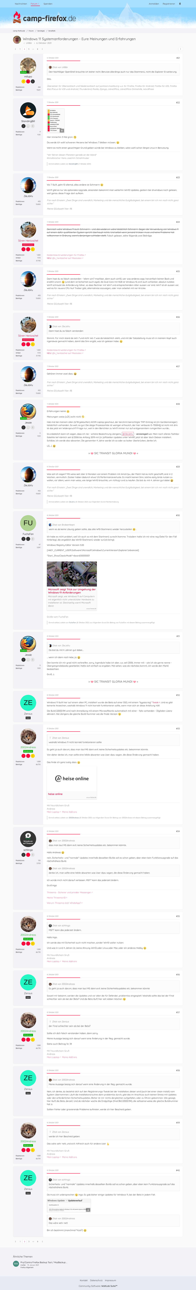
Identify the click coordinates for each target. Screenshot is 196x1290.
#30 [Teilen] (178, 515)
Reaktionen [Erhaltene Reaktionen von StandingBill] (20, 132)
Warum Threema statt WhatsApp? (64, 903)
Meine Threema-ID (56, 897)
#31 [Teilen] (178, 636)
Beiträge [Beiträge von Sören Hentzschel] (19, 261)
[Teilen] (180, 49)
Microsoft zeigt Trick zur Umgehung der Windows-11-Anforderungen (72, 591)
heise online (55, 794)
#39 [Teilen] (178, 1122)
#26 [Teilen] (178, 317)
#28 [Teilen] (178, 404)
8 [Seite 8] (37, 49)
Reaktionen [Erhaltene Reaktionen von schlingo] (20, 860)
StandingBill (73, 164)
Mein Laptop (53, 812)
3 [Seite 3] (28, 49)
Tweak (155, 702)
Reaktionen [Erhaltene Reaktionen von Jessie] (20, 433)
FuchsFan (72, 623)
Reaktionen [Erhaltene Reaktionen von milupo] (20, 87)
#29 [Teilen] (178, 466)
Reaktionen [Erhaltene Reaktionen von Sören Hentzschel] (20, 255)
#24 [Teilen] (178, 222)
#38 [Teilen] (178, 1070)
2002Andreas (74, 818)
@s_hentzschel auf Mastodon (64, 258)
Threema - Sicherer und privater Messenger (69, 892)
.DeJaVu (129, 434)
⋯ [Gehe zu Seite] (33, 49)
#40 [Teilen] (178, 1170)
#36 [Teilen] (178, 974)
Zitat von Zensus (60, 737)
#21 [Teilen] (178, 58)
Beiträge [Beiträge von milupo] (19, 90)
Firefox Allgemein (27, 1267)
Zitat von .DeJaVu (61, 326)
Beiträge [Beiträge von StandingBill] (19, 135)
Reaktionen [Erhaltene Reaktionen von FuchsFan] (20, 545)
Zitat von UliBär (60, 67)
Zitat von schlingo (61, 925)
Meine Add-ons (69, 812)
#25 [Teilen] (178, 271)
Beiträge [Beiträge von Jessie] (19, 436)
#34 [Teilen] (178, 831)
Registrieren (169, 3)
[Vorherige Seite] (15, 49)
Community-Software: (98, 1286)
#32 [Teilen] (178, 695)
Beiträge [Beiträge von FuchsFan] (19, 547)
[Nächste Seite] (42, 49)
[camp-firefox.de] (98, 17)
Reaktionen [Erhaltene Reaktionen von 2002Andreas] (20, 761)
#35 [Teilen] (178, 916)
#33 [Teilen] (178, 728)
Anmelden (154, 3)
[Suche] (180, 3)
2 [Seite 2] (24, 49)
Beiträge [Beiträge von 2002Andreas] (19, 764)
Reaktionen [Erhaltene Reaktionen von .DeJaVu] (20, 201)
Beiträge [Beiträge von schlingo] (19, 863)
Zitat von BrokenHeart (63, 524)
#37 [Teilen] (178, 1012)
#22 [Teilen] (178, 102)
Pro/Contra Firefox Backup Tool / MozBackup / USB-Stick (49, 1262)
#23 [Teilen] (178, 177)
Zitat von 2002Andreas (63, 840)
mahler (23, 1265)
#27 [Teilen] (178, 366)
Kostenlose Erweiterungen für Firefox (65, 255)
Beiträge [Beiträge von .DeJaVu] (19, 204)
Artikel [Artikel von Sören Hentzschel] (18, 258)
